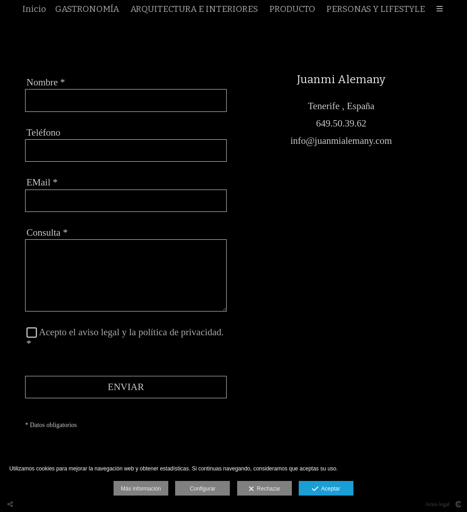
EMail (41, 183)
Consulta (46, 232)
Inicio (34, 10)
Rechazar (264, 489)
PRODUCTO (292, 10)
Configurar (202, 489)
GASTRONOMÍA (87, 10)
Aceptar (326, 489)
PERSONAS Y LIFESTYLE (376, 10)
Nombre (45, 82)
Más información (141, 489)
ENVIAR (126, 387)
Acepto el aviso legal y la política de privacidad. (131, 332)
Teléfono (43, 132)
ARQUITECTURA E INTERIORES (194, 10)
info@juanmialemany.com (341, 141)
